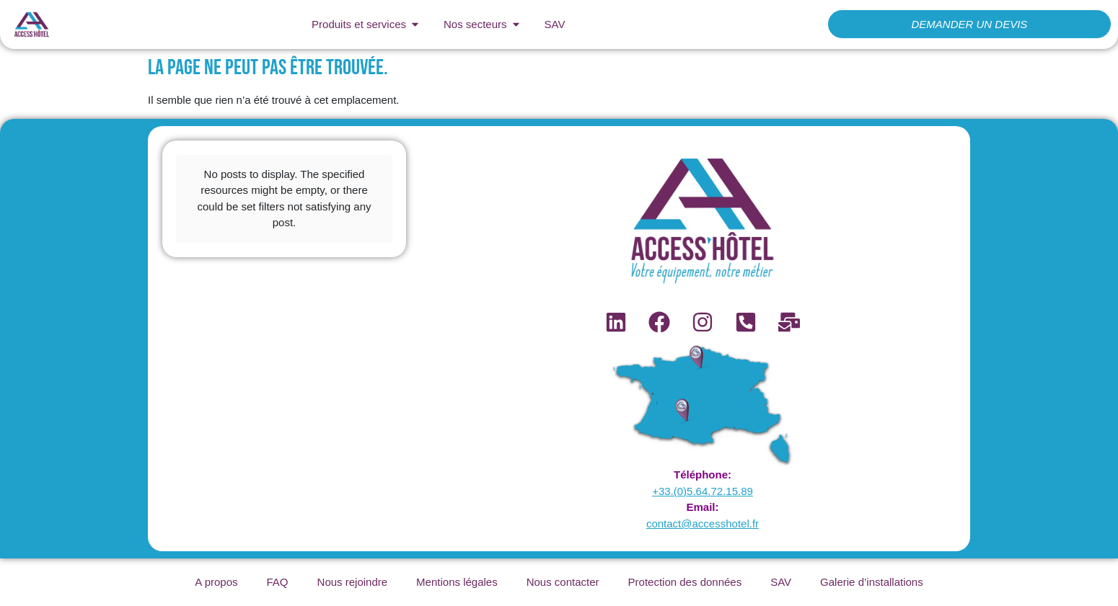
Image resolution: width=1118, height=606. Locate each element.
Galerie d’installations (871, 582)
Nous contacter (563, 582)
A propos (216, 582)
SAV (780, 582)
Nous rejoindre (352, 582)
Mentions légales (457, 582)
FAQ (278, 582)
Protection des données (685, 582)
